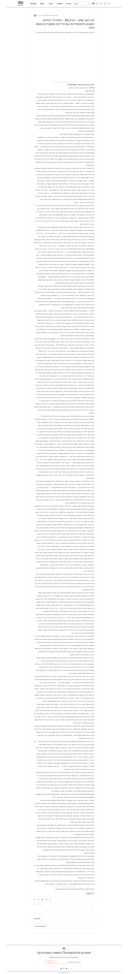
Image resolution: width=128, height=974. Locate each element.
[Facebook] (66, 969)
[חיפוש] (80, 4)
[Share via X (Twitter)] (38, 899)
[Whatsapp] (101, 3)
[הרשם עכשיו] (50, 962)
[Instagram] (105, 3)
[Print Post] (50, 899)
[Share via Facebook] (34, 899)
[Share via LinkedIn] (42, 899)
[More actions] (93, 15)
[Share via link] (46, 899)
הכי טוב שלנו (90, 893)
